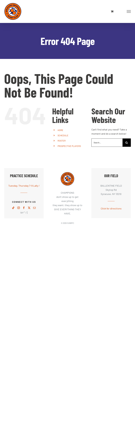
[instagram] (18, 208)
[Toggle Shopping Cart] (112, 11)
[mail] (34, 208)
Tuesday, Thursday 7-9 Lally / (24, 185)
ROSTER (62, 140)
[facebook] (24, 208)
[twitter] (29, 208)
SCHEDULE (63, 135)
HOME (60, 130)
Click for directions (111, 208)
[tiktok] (13, 208)
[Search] (127, 142)
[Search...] (107, 142)
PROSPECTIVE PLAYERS (69, 146)
